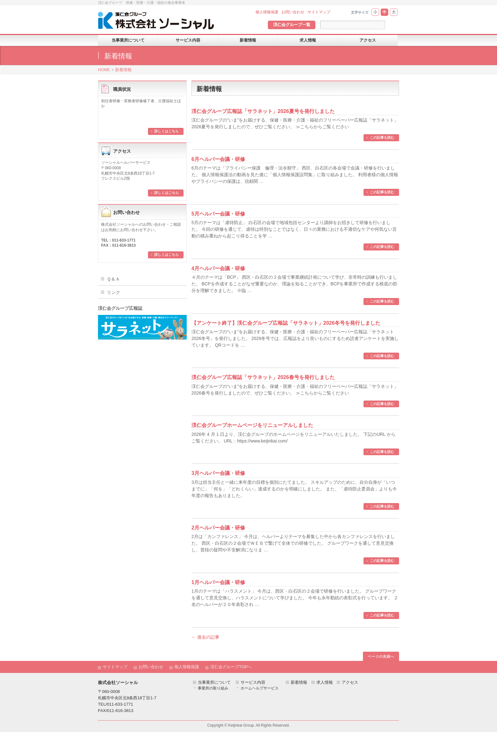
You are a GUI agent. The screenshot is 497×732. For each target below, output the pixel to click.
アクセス (122, 151)
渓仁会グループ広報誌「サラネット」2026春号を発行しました (263, 377)
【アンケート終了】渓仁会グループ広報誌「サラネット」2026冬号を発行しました (285, 323)
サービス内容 (253, 682)
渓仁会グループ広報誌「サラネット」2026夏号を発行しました (263, 111)
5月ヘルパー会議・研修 (218, 213)
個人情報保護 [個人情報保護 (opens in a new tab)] (266, 12)
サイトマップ (318, 12)
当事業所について (214, 682)
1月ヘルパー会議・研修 (218, 582)
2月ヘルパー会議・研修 (218, 527)
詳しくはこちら (166, 131)
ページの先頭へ (381, 656)
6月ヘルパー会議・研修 (218, 159)
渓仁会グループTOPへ (231, 666)
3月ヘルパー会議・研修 (218, 473)
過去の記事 (205, 637)
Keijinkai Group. (241, 725)
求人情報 (324, 682)
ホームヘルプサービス (260, 688)
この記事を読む (382, 137)
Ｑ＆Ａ (113, 279)
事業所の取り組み (213, 688)
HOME (104, 70)
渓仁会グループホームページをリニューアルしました (252, 425)
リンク (113, 292)
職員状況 (122, 89)
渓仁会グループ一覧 (291, 24)
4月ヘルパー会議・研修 (218, 268)
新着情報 (123, 70)
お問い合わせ (292, 12)
